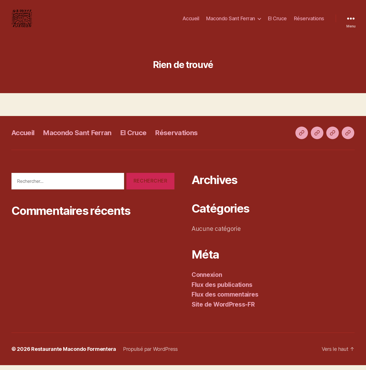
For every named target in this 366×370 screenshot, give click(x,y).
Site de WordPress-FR (223, 309)
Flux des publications (222, 289)
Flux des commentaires (225, 299)
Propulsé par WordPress (150, 354)
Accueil (190, 21)
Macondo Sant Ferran (230, 21)
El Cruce (277, 21)
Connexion (207, 279)
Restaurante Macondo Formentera (73, 354)
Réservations (309, 21)
